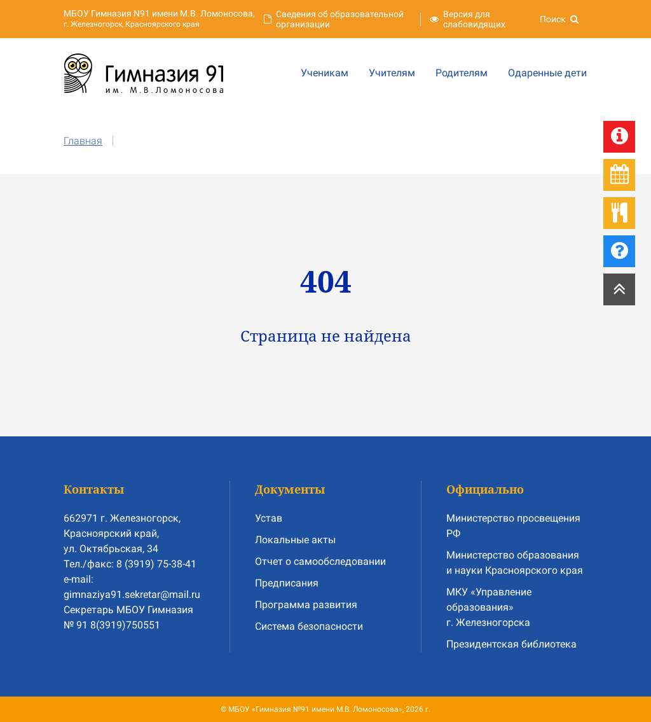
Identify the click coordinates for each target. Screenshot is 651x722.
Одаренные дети (547, 73)
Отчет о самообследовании (320, 561)
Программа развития (306, 605)
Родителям (461, 73)
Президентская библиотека (511, 644)
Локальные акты (295, 540)
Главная (83, 141)
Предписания (287, 583)
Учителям (392, 73)
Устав (268, 518)
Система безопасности (309, 626)
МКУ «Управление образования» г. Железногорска (488, 607)
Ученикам (324, 73)
